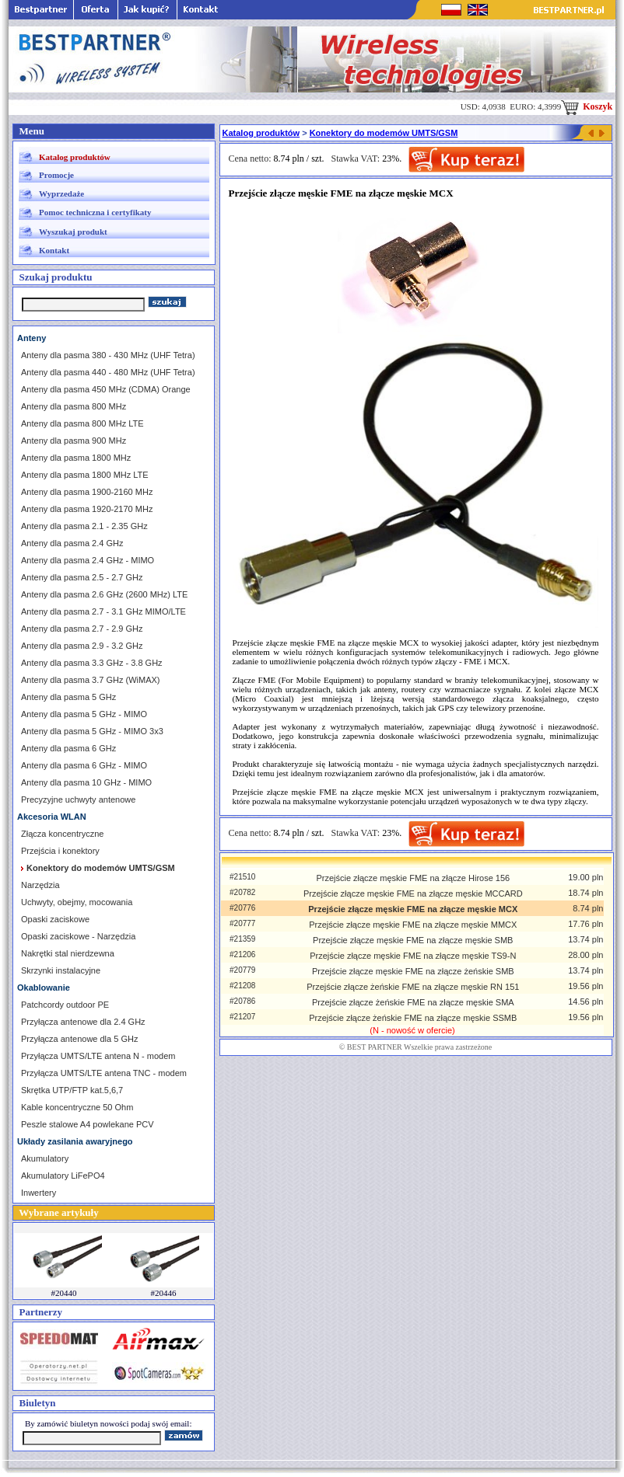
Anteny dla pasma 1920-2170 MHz (86, 509)
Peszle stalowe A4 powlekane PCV (87, 1124)
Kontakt (54, 250)
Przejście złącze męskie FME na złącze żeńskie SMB (413, 971)
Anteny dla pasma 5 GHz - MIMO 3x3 (92, 731)
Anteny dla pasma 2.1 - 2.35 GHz (84, 526)
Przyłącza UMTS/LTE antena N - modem (98, 1056)
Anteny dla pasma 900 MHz (73, 440)
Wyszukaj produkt (73, 231)
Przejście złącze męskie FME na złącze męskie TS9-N (413, 955)
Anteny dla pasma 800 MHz (73, 406)
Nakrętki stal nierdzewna (67, 953)
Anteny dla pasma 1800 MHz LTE (85, 474)
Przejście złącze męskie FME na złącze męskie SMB (413, 940)
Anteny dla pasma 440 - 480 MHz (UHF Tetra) (108, 372)
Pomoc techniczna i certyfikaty (95, 212)
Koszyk (586, 106)
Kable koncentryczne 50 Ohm (77, 1107)
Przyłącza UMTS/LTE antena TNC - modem (104, 1073)
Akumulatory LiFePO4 (63, 1175)
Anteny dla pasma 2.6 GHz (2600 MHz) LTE (104, 594)
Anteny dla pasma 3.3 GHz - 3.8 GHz (92, 662)
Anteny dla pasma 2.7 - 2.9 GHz (82, 628)
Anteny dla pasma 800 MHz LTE (82, 423)
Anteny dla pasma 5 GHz (68, 697)
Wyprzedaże (61, 193)
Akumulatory (44, 1158)
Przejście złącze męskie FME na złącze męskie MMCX (413, 924)
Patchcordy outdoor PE (65, 1004)
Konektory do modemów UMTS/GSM (384, 133)
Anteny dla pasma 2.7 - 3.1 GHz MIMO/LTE (103, 611)
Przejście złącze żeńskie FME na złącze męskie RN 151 (413, 986)
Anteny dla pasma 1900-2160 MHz (86, 491)
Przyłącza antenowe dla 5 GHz (79, 1038)
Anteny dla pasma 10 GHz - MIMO (86, 782)
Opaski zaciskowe (55, 919)
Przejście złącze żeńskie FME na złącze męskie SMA (413, 1002)
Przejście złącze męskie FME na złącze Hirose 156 (413, 878)
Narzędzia (40, 885)
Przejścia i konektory (60, 850)
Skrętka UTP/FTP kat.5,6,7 (72, 1090)
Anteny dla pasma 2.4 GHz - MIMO (87, 560)
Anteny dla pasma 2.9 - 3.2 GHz (82, 645)
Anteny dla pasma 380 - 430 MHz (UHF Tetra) (108, 355)
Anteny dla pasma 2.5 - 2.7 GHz (82, 577)
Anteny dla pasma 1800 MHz (76, 457)
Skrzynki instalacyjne (60, 970)
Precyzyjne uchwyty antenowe (78, 799)
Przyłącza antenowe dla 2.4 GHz (83, 1021)
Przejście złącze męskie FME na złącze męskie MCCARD (413, 893)
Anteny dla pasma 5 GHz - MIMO (84, 714)
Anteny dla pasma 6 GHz (68, 748)
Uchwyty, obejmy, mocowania (76, 902)
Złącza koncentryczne (62, 833)
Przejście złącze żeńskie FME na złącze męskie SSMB (413, 1017)
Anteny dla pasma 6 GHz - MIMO (84, 765)
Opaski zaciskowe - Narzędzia (78, 936)
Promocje (56, 174)
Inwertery (38, 1192)
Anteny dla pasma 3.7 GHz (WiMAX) (90, 680)
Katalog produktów (74, 157)
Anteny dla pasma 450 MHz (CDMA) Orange (106, 389)
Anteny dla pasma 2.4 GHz (72, 543)
